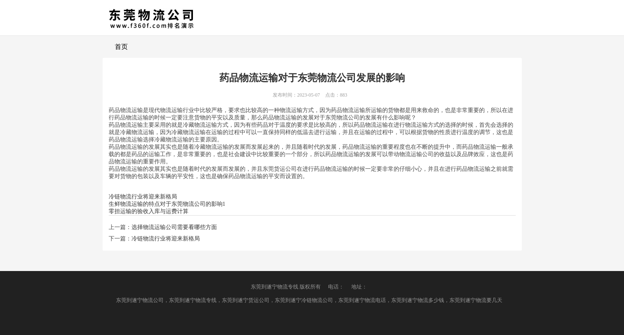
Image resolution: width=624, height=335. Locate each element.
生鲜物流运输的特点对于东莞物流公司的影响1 (167, 204)
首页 (121, 46)
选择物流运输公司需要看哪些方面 (174, 227)
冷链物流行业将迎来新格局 (143, 197)
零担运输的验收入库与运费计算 (148, 211)
